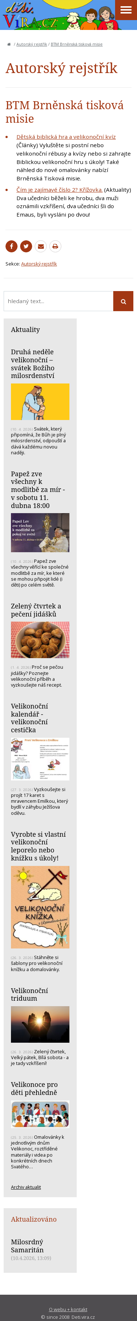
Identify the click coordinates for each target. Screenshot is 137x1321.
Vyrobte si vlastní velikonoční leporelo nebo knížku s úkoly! (38, 846)
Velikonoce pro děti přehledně (34, 1088)
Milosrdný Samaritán (27, 1245)
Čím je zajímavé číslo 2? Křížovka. (59, 189)
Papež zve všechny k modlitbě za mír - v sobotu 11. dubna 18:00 (38, 489)
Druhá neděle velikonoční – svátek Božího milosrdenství (32, 363)
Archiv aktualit (26, 1187)
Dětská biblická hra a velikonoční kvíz (66, 136)
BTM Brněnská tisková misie (77, 44)
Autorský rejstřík (31, 44)
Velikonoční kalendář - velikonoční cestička (29, 718)
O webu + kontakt (68, 1309)
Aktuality (25, 329)
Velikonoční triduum (29, 994)
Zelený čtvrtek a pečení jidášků (36, 610)
